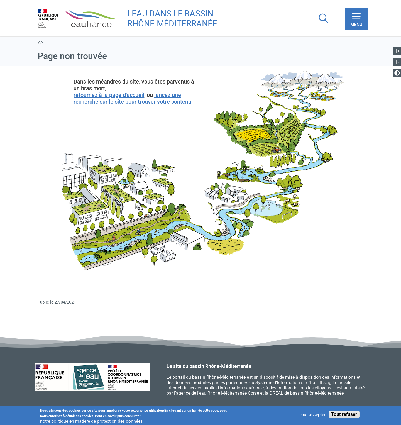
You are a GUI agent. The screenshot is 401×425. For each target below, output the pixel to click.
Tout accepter (312, 414)
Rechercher (324, 19)
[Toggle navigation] (356, 18)
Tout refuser (344, 414)
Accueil (41, 43)
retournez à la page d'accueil (109, 95)
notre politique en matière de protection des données (91, 421)
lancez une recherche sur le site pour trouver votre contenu (132, 98)
